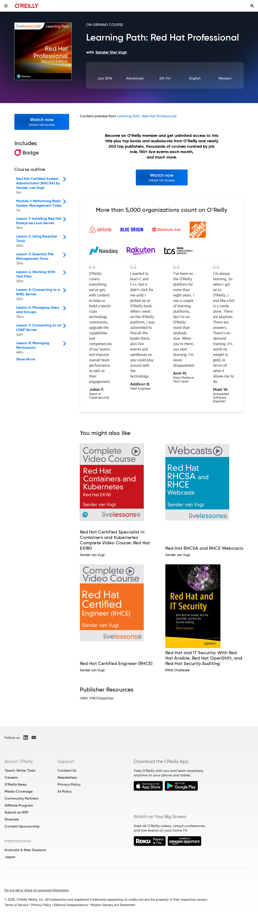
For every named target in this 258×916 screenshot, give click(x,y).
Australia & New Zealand (25, 850)
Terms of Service (16, 905)
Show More (25, 359)
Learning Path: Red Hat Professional (147, 116)
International (17, 841)
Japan (9, 857)
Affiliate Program (18, 805)
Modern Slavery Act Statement (113, 905)
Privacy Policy (69, 784)
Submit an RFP (16, 812)
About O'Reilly (18, 761)
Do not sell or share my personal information (36, 890)
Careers (11, 777)
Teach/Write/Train (20, 770)
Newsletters (67, 777)
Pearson (225, 78)
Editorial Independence (71, 905)
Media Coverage (18, 791)
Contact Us (67, 770)
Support (66, 761)
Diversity (11, 819)
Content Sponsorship (22, 826)
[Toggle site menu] (5, 5)
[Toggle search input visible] (252, 5)
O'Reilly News (15, 784)
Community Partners (21, 798)
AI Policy (65, 791)
